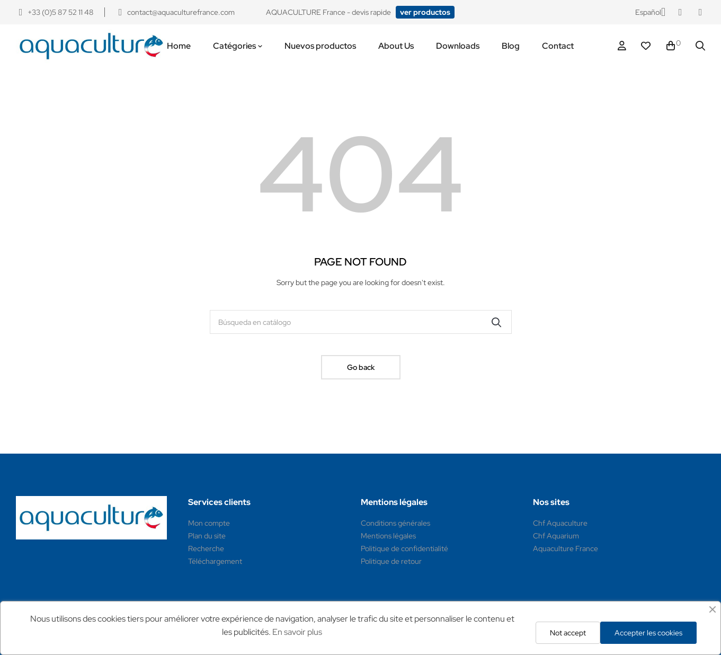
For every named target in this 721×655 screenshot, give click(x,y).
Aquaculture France (565, 548)
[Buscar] (361, 322)
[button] (425, 12)
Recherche (206, 548)
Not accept (568, 633)
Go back (361, 367)
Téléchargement (215, 561)
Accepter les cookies (648, 633)
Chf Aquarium (556, 536)
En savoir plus (297, 632)
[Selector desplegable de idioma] (650, 12)
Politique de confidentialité (404, 548)
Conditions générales (395, 523)
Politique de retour (391, 561)
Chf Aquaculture (560, 523)
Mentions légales (388, 536)
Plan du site (207, 536)
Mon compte (209, 523)
